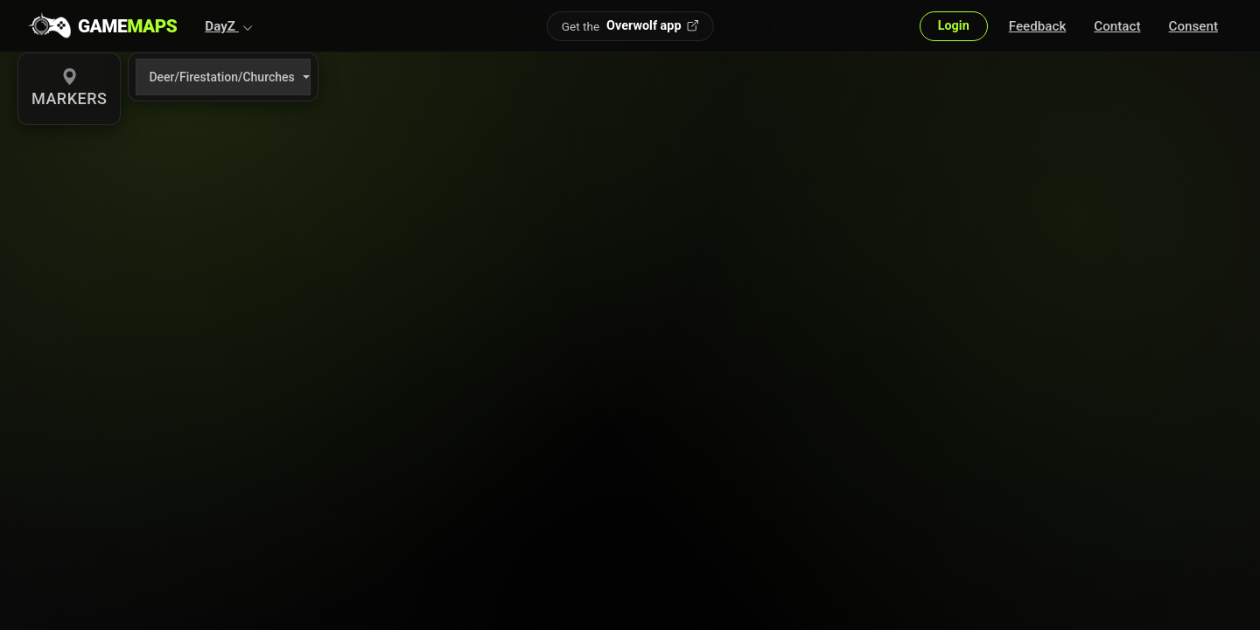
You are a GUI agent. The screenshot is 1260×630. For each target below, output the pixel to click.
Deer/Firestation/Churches (221, 77)
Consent (1193, 26)
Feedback (1038, 26)
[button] (229, 26)
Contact (1117, 26)
